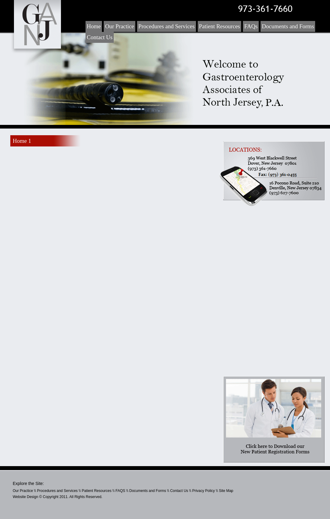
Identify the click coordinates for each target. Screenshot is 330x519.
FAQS (120, 491)
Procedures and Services (166, 26)
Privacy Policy (203, 491)
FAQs (251, 26)
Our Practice (119, 26)
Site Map (226, 491)
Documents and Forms (288, 26)
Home (94, 26)
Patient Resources (219, 26)
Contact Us (100, 37)
